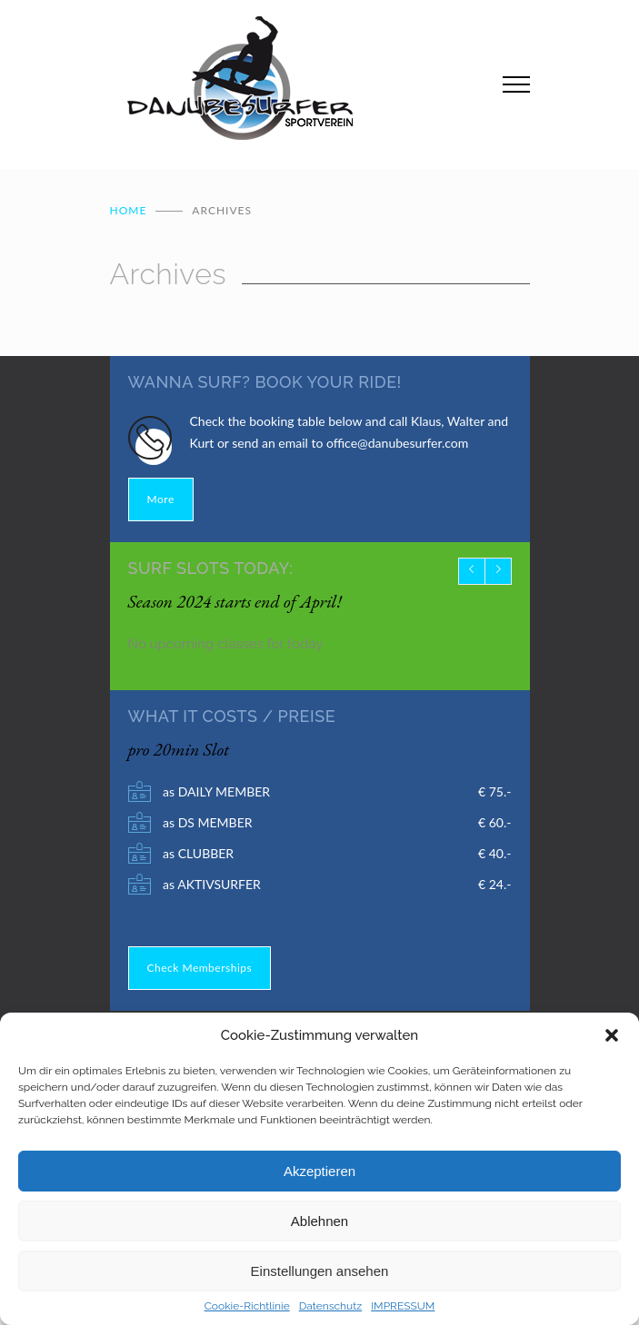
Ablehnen (319, 1221)
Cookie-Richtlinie (247, 1305)
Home (128, 210)
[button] (612, 1035)
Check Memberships (200, 967)
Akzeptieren (319, 1171)
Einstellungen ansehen (320, 1271)
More (161, 499)
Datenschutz (330, 1305)
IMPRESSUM (402, 1305)
